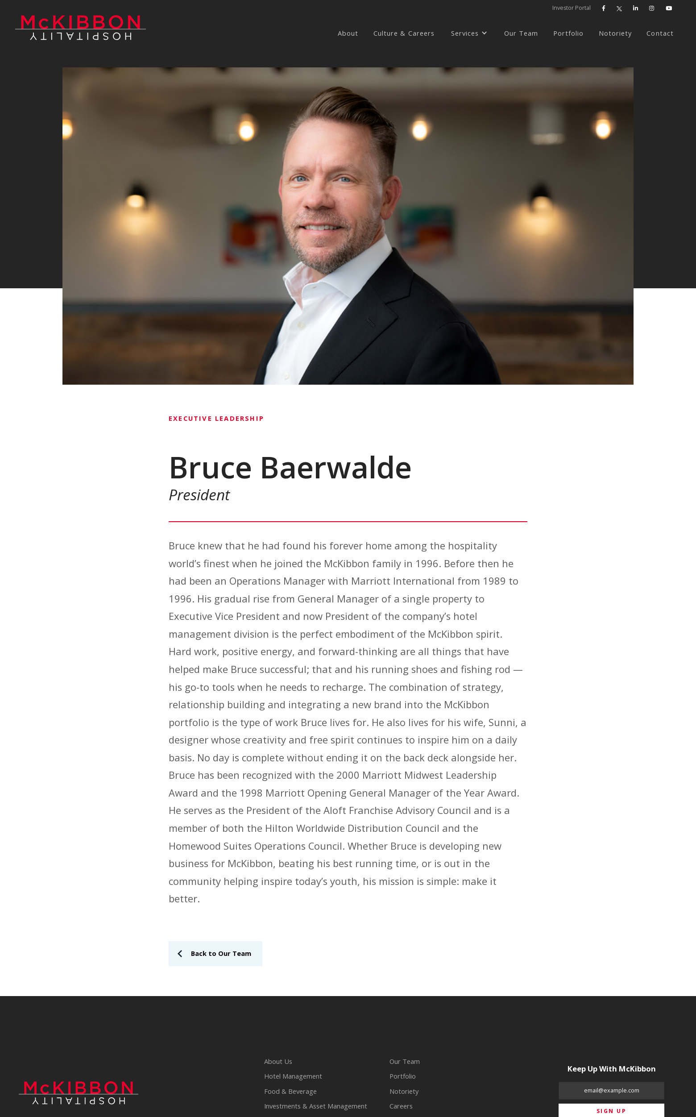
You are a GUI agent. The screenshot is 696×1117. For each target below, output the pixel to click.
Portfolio (568, 33)
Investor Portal (571, 8)
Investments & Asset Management (315, 1105)
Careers (401, 1105)
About (348, 33)
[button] (469, 33)
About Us (278, 1061)
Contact (659, 33)
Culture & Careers (404, 33)
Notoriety (615, 33)
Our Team (521, 33)
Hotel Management (293, 1075)
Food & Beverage (290, 1091)
